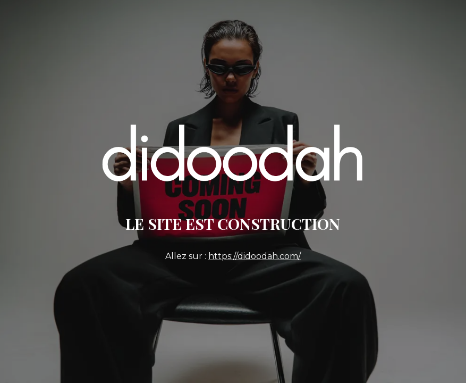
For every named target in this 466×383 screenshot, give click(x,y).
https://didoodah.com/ (254, 256)
